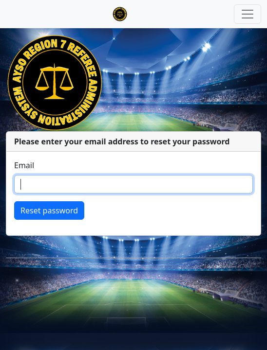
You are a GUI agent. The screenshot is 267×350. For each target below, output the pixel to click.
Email (24, 165)
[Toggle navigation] (247, 14)
